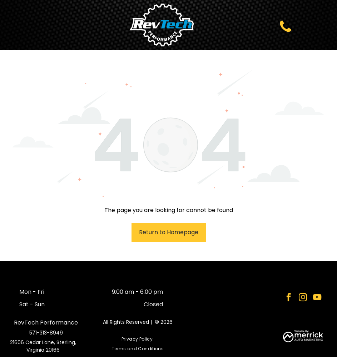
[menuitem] (137, 339)
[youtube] (317, 298)
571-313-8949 (46, 332)
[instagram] (303, 298)
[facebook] (288, 298)
